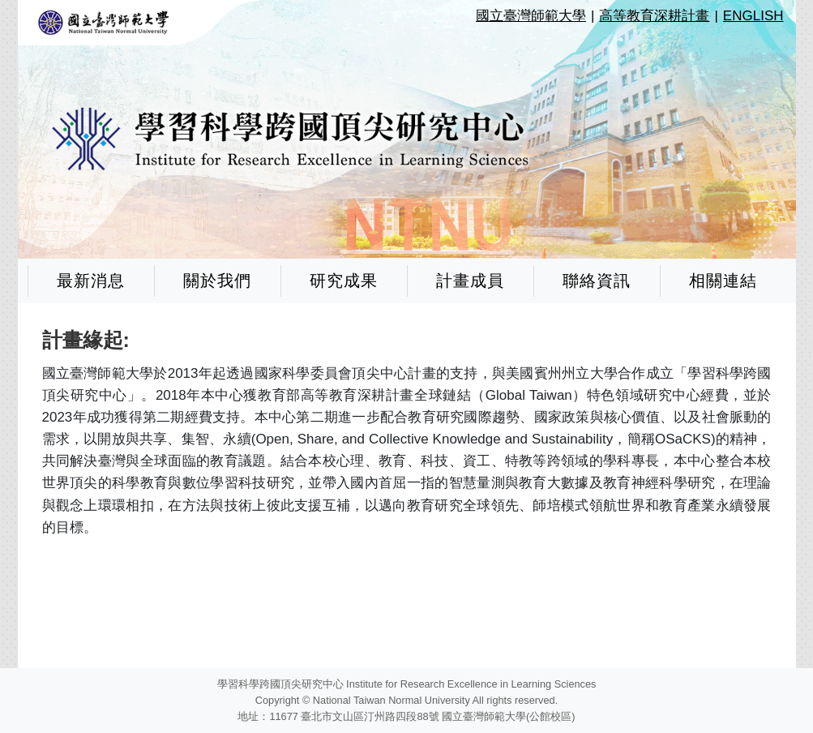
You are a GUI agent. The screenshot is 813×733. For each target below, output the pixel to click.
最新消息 (91, 280)
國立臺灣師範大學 (531, 16)
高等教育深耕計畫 (654, 16)
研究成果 (344, 280)
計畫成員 (470, 280)
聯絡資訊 (597, 280)
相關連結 (723, 280)
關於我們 (217, 280)
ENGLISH (753, 16)
